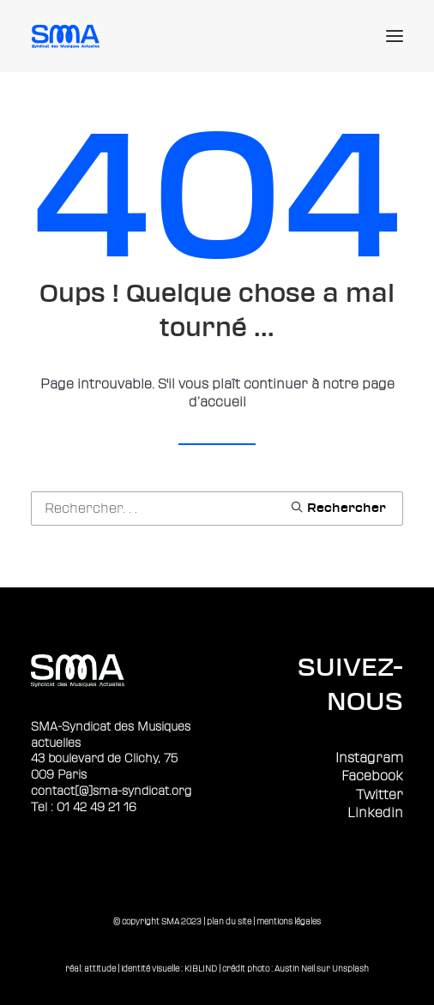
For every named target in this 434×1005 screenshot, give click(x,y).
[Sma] (68, 36)
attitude (100, 968)
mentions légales (288, 921)
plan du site (229, 921)
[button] (394, 36)
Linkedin (375, 813)
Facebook (372, 776)
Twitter (379, 795)
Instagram (369, 758)
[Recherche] (217, 508)
